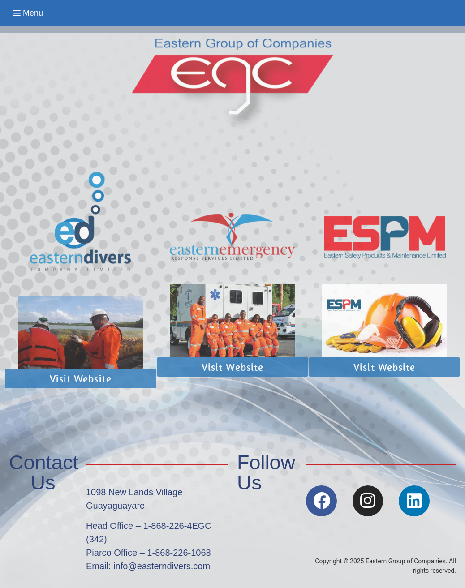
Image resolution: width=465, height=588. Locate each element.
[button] (28, 13)
